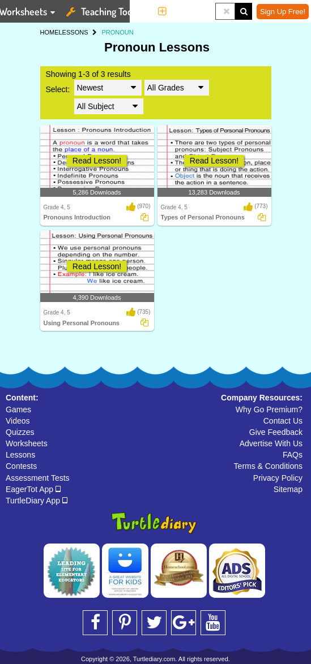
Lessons (20, 454)
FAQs (293, 454)
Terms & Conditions (268, 466)
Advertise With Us (271, 443)
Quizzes (20, 432)
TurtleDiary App (36, 500)
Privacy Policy (278, 477)
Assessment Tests (38, 477)
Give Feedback (276, 432)
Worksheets (27, 443)
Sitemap (288, 489)
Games (18, 409)
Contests (21, 466)
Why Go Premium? (269, 409)
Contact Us (283, 420)
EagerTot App (33, 489)
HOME (49, 32)
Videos (18, 420)
